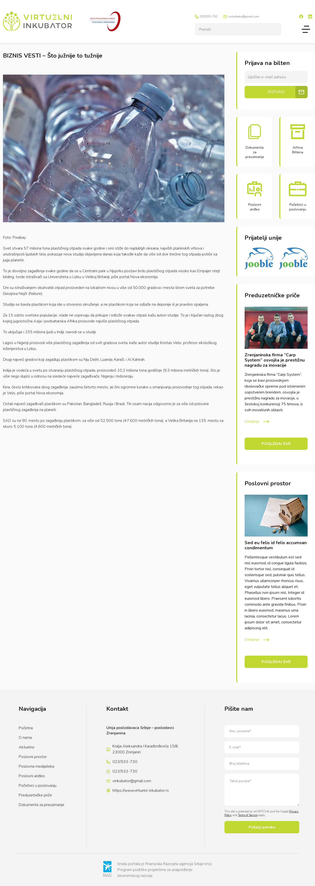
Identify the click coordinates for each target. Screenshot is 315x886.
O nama (25, 737)
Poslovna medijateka (36, 766)
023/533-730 (208, 16)
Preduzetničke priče (35, 795)
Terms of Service (247, 815)
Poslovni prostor (33, 756)
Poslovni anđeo (32, 776)
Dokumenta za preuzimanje (41, 804)
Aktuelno (26, 747)
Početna (26, 728)
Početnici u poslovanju (37, 785)
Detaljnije (252, 421)
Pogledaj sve (276, 443)
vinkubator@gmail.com (243, 16)
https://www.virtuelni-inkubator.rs (140, 790)
